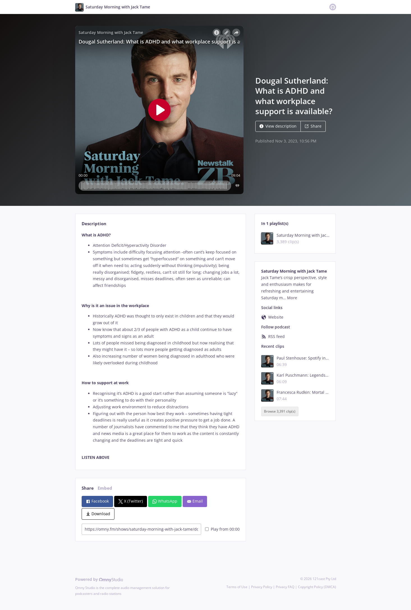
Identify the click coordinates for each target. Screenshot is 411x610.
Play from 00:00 (222, 529)
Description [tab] (94, 224)
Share (313, 126)
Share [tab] (88, 488)
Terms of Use (236, 586)
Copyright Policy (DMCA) (317, 586)
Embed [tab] (105, 488)
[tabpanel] (161, 346)
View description (278, 126)
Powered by (99, 579)
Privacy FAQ (285, 586)
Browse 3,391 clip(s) (279, 411)
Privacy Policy (261, 586)
